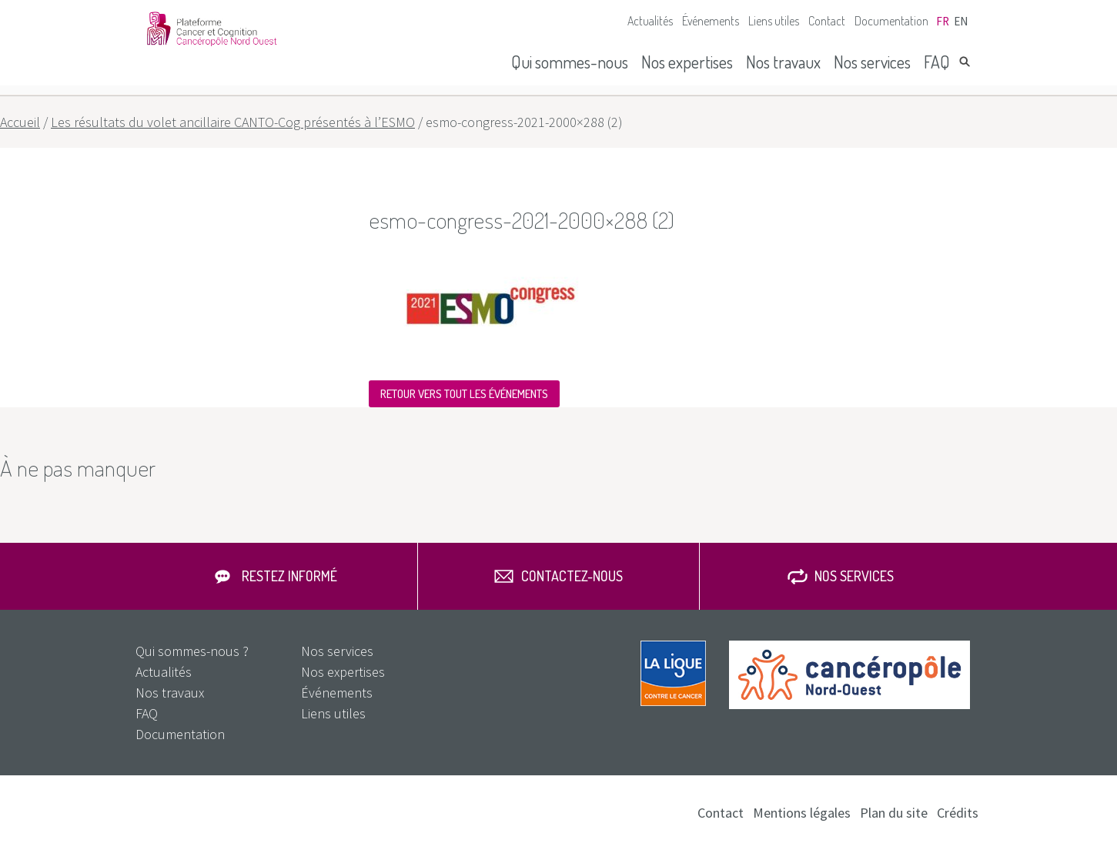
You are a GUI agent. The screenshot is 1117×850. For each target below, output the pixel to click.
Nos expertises (687, 61)
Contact (826, 20)
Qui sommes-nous (569, 61)
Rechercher (964, 61)
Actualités (650, 20)
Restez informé (289, 575)
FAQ (937, 61)
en (961, 21)
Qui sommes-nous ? (192, 651)
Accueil (20, 122)
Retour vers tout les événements (464, 394)
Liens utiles (773, 20)
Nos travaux (783, 61)
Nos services (872, 61)
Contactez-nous (572, 575)
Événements (710, 20)
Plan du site (894, 813)
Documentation (891, 20)
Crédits (957, 813)
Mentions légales (802, 813)
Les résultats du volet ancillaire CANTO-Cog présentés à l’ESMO (233, 122)
